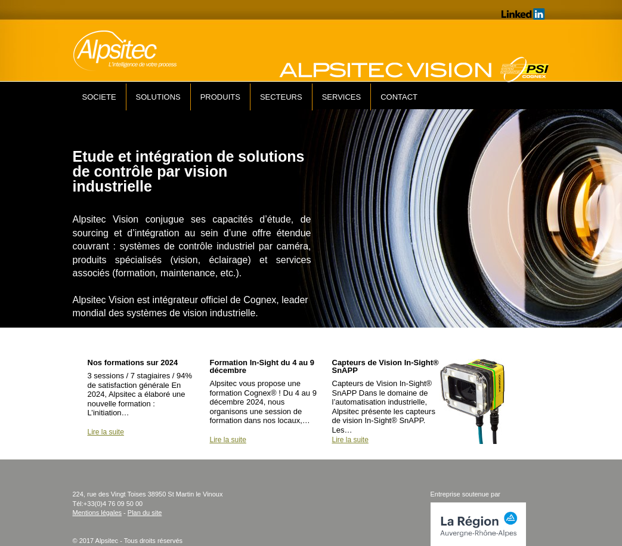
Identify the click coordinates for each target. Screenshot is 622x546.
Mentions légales (97, 512)
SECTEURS (281, 96)
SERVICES (341, 96)
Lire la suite (106, 432)
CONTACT (398, 96)
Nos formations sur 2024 (133, 362)
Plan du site (145, 512)
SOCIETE (99, 96)
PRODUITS (220, 96)
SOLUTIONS (158, 96)
